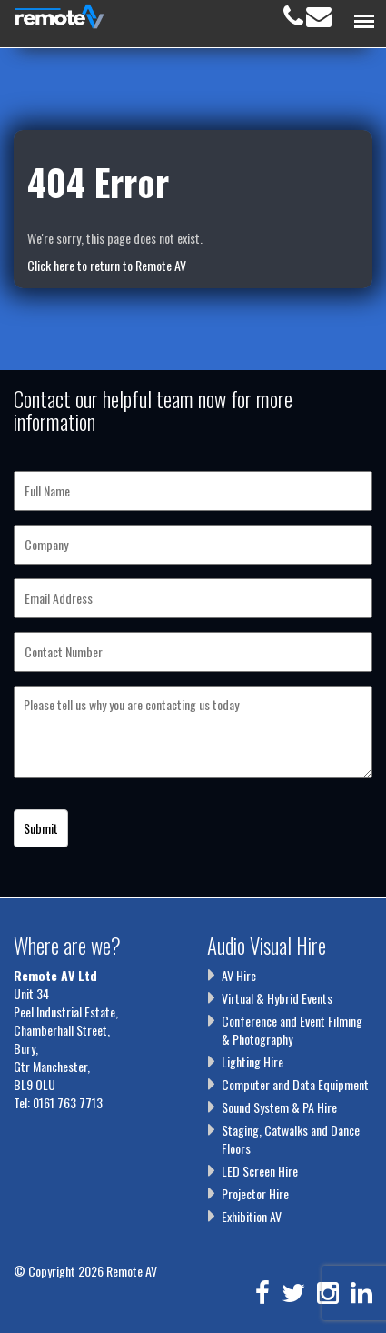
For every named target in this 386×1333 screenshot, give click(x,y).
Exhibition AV (252, 1216)
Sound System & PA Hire (279, 1107)
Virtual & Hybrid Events (277, 997)
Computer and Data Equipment (295, 1084)
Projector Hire (255, 1193)
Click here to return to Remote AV (106, 265)
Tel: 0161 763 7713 (58, 1102)
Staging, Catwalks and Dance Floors (291, 1139)
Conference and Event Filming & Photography (292, 1029)
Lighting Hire (252, 1061)
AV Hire (239, 975)
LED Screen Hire (260, 1170)
